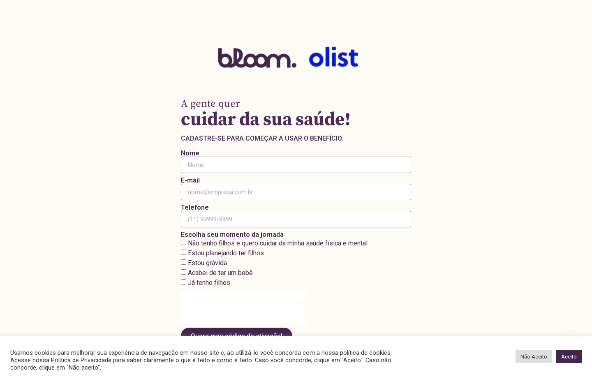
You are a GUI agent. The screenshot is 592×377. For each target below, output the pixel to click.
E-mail (190, 180)
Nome (190, 153)
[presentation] (243, 307)
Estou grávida (207, 263)
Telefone (195, 207)
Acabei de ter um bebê (220, 273)
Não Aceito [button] (533, 357)
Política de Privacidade (81, 360)
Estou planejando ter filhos (226, 253)
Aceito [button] (569, 357)
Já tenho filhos (209, 283)
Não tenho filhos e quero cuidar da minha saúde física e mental (278, 243)
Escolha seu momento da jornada (232, 234)
